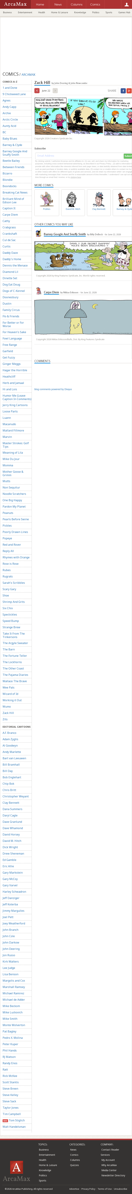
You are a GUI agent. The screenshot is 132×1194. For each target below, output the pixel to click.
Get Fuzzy (9, 357)
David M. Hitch (12, 841)
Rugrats (8, 576)
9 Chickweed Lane (14, 94)
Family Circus (11, 310)
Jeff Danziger (11, 898)
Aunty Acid (9, 126)
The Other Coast (13, 668)
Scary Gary (9, 589)
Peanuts (8, 513)
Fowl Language (12, 338)
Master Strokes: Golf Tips (16, 444)
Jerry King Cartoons (15, 405)
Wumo (7, 706)
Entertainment (25, 12)
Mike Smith (10, 1019)
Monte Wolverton (14, 1025)
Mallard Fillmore (13, 430)
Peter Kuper (10, 1044)
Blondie (8, 180)
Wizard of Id (10, 694)
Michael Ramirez (13, 993)
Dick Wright (10, 847)
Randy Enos (10, 1063)
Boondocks (9, 186)
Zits (5, 719)
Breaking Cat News (15, 192)
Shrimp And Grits (14, 602)
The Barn (9, 649)
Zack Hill (8, 713)
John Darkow (11, 942)
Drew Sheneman (13, 853)
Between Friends (13, 167)
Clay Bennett (11, 803)
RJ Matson (9, 1057)
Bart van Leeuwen (14, 758)
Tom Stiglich (14, 1120)
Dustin (7, 303)
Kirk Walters (11, 961)
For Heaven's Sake (14, 332)
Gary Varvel (10, 885)
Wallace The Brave (15, 681)
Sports (109, 12)
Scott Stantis (11, 1082)
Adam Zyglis (10, 739)
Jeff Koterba (10, 904)
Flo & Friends (11, 316)
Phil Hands (10, 1050)
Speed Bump (11, 621)
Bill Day (8, 771)
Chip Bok (8, 784)
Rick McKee (10, 1076)
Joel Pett (8, 917)
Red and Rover (12, 545)
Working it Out (12, 700)
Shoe (6, 595)
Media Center (109, 1170)
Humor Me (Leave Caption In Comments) (17, 397)
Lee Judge (9, 968)
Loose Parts (10, 411)
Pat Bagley (9, 1031)
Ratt (5, 1069)
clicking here (75, 177)
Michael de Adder (14, 1000)
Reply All (8, 551)
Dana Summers (12, 809)
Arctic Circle (10, 119)
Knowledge (80, 12)
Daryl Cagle (10, 815)
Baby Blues (10, 138)
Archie (7, 113)
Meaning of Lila (13, 452)
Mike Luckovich (13, 1012)
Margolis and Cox (14, 980)
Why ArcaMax (109, 1165)
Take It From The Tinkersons (14, 635)
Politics (95, 12)
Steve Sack (9, 1101)
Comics (74, 1154)
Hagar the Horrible (15, 370)
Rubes (7, 570)
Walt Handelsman (14, 1127)
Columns (75, 1160)
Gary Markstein (13, 872)
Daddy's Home (12, 259)
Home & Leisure (59, 12)
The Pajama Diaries (15, 675)
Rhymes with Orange (16, 557)
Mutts (6, 481)
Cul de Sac (9, 240)
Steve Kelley (10, 1095)
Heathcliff (9, 376)
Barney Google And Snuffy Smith (15, 153)
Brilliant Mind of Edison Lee (13, 200)
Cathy (6, 221)
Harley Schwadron (14, 892)
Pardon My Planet (14, 506)
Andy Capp (9, 107)
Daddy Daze (10, 253)
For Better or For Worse (13, 324)
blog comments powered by (53, 389)
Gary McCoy (10, 879)
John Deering (11, 949)
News (73, 1149)
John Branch (10, 930)
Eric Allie (8, 866)
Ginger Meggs (12, 364)
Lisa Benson (10, 974)
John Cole (9, 936)
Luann (7, 418)
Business (7, 12)
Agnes (6, 100)
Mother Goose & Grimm (13, 473)
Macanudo (9, 424)
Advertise (74, 1188)
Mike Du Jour (11, 459)
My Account (108, 1160)
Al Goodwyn (10, 745)
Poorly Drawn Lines (15, 532)
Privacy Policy (88, 1188)
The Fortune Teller (15, 656)
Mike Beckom (11, 1006)
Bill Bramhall (11, 764)
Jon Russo (9, 955)
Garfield (8, 351)
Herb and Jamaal (13, 383)
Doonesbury (10, 297)
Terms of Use (105, 1188)
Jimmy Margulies (13, 911)
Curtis (6, 246)
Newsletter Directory (113, 1175)
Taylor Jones (11, 1108)
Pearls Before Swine (16, 519)
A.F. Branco (9, 733)
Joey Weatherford (14, 923)
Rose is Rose (11, 564)
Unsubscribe (120, 1188)
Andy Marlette (12, 752)
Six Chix (8, 608)
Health (41, 12)
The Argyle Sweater (15, 643)
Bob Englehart (12, 777)
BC (4, 132)
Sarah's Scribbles (14, 583)
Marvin (7, 437)
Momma (8, 465)
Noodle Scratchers (14, 494)
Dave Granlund (12, 822)
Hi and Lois (10, 389)
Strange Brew (11, 627)
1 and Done (10, 88)
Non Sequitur (11, 487)
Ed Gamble (9, 860)
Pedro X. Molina (13, 1038)
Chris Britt (9, 790)
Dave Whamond (13, 828)
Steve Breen (10, 1088)
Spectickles (10, 614)
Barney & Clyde (12, 145)
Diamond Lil (10, 272)
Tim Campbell (12, 1114)
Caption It (9, 208)
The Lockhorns (12, 662)
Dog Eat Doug (11, 284)
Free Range (10, 345)
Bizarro (7, 173)
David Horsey (11, 834)
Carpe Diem (10, 215)
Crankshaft (10, 234)
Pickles (7, 525)
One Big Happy (12, 500)
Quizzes (74, 1165)
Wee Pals (8, 687)
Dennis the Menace (15, 265)
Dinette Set (10, 278)
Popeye (7, 538)
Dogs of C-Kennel (14, 291)
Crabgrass (9, 227)
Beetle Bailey (11, 161)
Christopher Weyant (16, 796)
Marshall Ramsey (14, 987)
